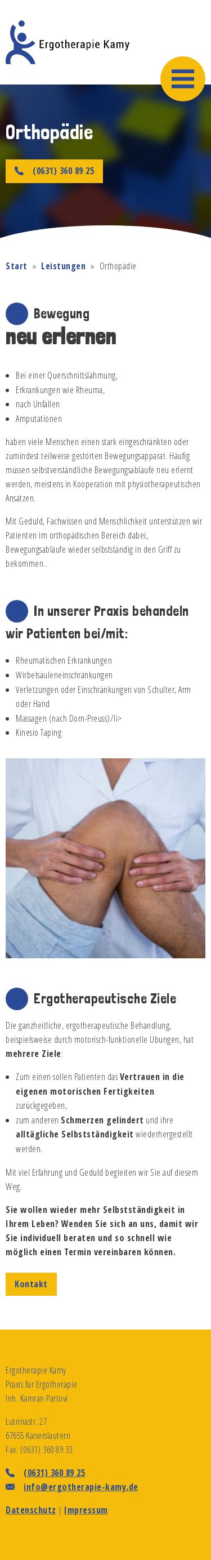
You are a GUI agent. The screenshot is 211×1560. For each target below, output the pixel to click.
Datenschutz (31, 1510)
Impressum (86, 1510)
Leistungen (63, 266)
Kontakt (31, 1284)
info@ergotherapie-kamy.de (81, 1487)
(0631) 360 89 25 (54, 171)
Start (17, 266)
